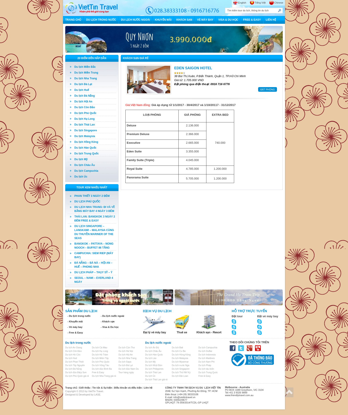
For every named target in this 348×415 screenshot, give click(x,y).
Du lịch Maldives (206, 358)
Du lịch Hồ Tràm (100, 354)
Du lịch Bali (177, 347)
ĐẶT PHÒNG (267, 89)
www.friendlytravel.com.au (239, 395)
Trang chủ (71, 387)
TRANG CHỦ (73, 19)
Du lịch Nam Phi (206, 362)
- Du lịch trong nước (79, 316)
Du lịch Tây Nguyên (75, 365)
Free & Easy (98, 372)
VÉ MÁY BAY (205, 19)
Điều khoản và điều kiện (128, 387)
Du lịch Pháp (204, 365)
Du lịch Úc (80, 176)
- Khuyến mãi (75, 321)
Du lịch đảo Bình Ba (102, 369)
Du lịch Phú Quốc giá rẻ (77, 376)
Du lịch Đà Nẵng (84, 95)
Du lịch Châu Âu (84, 165)
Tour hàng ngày (126, 372)
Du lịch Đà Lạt (83, 84)
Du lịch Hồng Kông (86, 142)
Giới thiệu (84, 387)
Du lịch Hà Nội (126, 351)
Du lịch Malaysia (84, 136)
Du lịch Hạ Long (84, 118)
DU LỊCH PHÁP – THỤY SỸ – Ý (93, 272)
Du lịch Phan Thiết (74, 362)
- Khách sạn (108, 321)
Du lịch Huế (81, 90)
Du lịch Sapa (125, 362)
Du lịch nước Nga (180, 365)
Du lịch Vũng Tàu (100, 365)
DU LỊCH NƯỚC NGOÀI (135, 19)
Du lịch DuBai (205, 351)
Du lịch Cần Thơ (127, 347)
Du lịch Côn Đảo (84, 107)
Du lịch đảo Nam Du (129, 369)
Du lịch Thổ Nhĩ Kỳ (181, 372)
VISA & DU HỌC (228, 19)
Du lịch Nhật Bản (153, 365)
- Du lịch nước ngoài (112, 316)
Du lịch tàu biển (206, 369)
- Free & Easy (75, 332)
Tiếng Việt (260, 2)
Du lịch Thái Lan (84, 124)
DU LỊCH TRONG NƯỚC (101, 19)
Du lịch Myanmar (180, 362)
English (242, 2)
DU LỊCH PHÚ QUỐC (87, 201)
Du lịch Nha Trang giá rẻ (104, 376)
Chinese (278, 2)
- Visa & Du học (110, 327)
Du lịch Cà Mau (99, 347)
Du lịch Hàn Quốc (85, 147)
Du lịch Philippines (154, 369)
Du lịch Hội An (83, 101)
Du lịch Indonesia (207, 354)
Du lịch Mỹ (80, 159)
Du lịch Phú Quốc (85, 113)
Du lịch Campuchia (86, 170)
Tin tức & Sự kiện (102, 387)
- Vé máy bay (74, 327)
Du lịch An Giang (73, 347)
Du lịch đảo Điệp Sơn (76, 372)
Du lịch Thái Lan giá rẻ (156, 379)
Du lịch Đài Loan (180, 376)
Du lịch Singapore (85, 130)
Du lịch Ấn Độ (152, 347)
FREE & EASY (252, 19)
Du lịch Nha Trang (85, 78)
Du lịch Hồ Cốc (72, 354)
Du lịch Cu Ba (179, 351)
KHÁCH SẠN (184, 19)
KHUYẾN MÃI (163, 19)
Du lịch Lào (150, 358)
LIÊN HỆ (271, 19)
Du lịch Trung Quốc (86, 153)
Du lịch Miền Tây (100, 358)
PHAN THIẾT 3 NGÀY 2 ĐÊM (92, 196)
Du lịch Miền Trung (86, 72)
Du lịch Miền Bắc (85, 66)
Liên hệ (148, 387)
